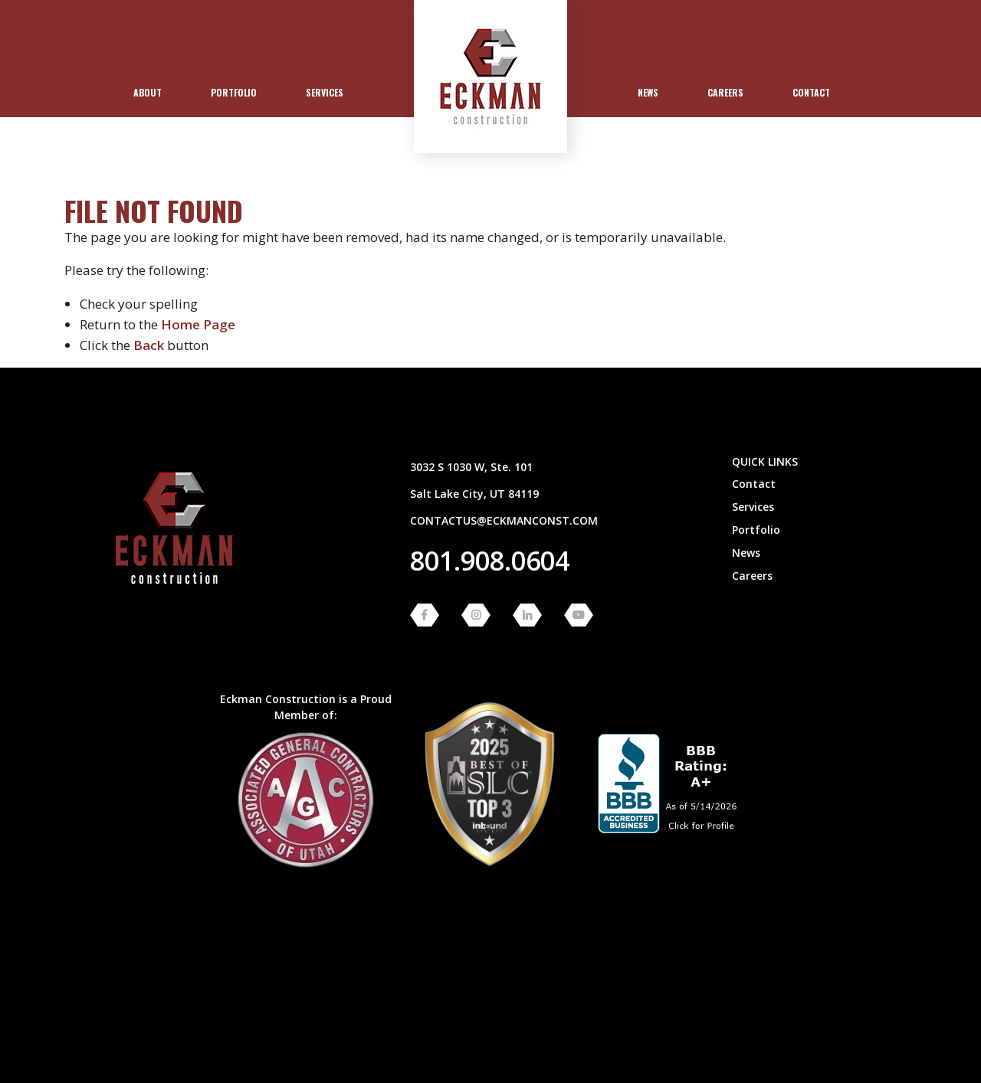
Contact (811, 92)
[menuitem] (147, 92)
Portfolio (234, 92)
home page (198, 324)
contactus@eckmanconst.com (504, 520)
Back (148, 345)
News (648, 92)
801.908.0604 (489, 560)
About (147, 92)
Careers (725, 92)
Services (324, 92)
